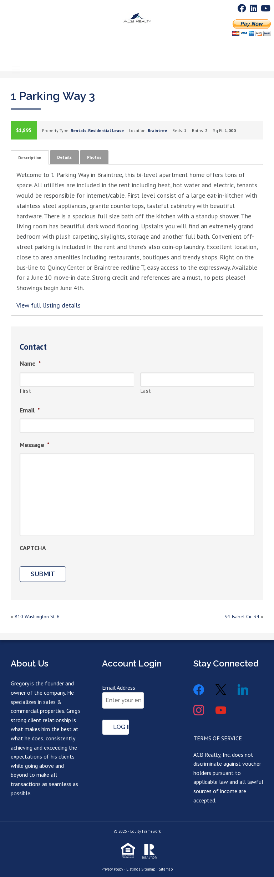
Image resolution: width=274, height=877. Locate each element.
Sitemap (166, 869)
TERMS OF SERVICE (217, 738)
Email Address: (119, 687)
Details (64, 157)
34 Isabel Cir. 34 (241, 616)
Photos (94, 157)
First (25, 390)
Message (35, 445)
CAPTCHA (33, 548)
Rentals (78, 130)
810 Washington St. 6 (37, 616)
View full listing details (48, 305)
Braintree (157, 130)
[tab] (30, 157)
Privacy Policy (112, 869)
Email (30, 410)
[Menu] (16, 52)
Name (30, 363)
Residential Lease (106, 130)
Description (29, 157)
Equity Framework (145, 831)
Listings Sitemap (141, 869)
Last (146, 390)
